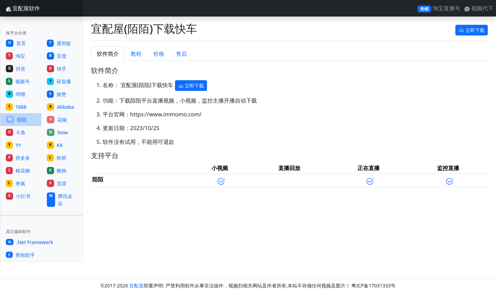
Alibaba (60, 106)
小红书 (18, 196)
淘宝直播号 (438, 8)
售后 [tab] (181, 53)
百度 (56, 56)
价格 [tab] (158, 53)
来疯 (15, 183)
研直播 (59, 81)
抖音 (15, 68)
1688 (16, 106)
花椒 (57, 119)
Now (57, 132)
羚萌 (56, 157)
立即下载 (471, 30)
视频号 (18, 81)
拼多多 (18, 157)
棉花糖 (18, 170)
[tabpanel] (289, 129)
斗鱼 (15, 132)
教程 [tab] (136, 53)
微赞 (56, 94)
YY (13, 145)
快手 (56, 68)
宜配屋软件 (23, 8)
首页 (16, 43)
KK (55, 145)
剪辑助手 (20, 255)
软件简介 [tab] (108, 53)
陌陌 (16, 119)
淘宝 (15, 56)
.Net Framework (29, 242)
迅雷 (56, 183)
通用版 (59, 43)
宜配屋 (136, 285)
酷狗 (56, 170)
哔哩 (15, 94)
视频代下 (478, 8)
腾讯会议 (59, 199)
